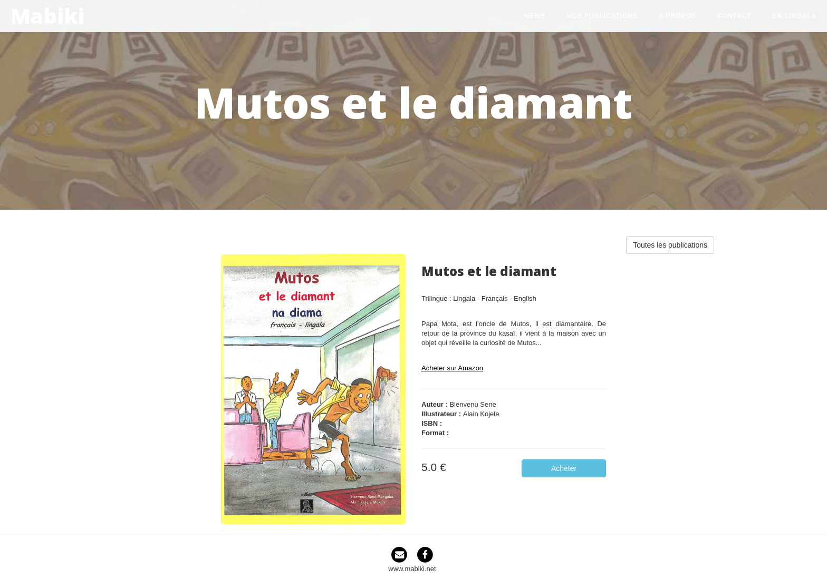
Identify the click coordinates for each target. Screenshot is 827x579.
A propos (677, 15)
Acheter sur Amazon (452, 368)
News (535, 15)
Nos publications (602, 15)
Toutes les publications (670, 245)
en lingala (794, 15)
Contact (734, 15)
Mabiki (47, 14)
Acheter (563, 468)
